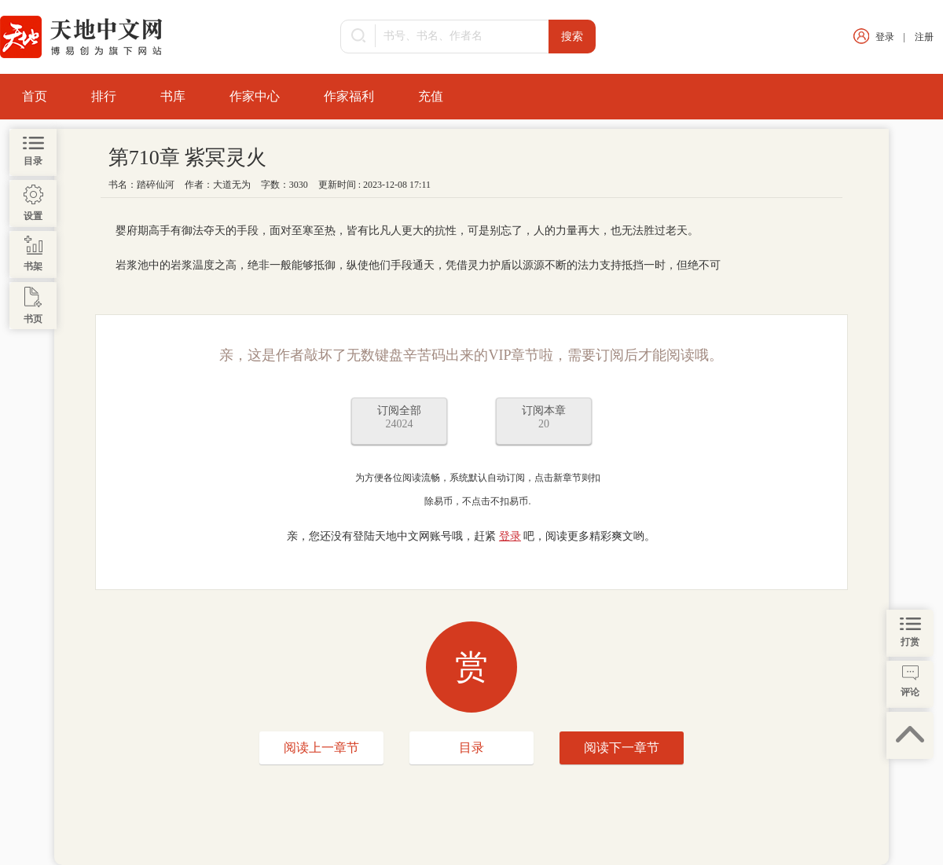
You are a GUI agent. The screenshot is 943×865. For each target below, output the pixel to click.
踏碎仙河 (155, 184)
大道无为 (232, 184)
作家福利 (349, 96)
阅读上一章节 (321, 747)
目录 (471, 747)
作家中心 (254, 96)
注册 (924, 36)
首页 (34, 96)
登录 (884, 36)
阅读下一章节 (621, 747)
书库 (172, 96)
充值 (430, 96)
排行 (103, 96)
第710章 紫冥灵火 (187, 157)
